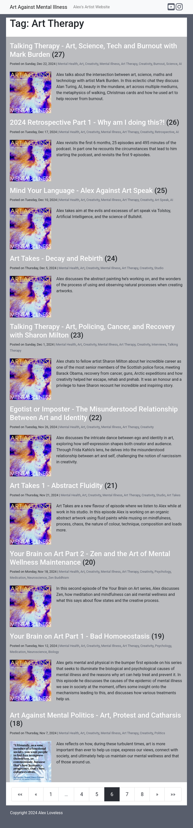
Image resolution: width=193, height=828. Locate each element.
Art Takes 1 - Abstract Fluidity (56, 485)
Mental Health (68, 64)
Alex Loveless (50, 812)
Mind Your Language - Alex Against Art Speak (81, 190)
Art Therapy (129, 64)
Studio (158, 268)
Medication (18, 577)
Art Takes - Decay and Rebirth (56, 258)
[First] (20, 794)
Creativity (91, 64)
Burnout (159, 64)
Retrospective (164, 132)
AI (180, 64)
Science (171, 64)
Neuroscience (37, 577)
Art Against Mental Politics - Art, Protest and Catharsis (95, 715)
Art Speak (162, 200)
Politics (160, 733)
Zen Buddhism (58, 577)
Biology (53, 652)
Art (81, 64)
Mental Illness (110, 64)
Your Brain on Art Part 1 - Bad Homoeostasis (80, 636)
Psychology (163, 571)
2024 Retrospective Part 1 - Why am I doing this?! (87, 122)
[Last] (173, 794)
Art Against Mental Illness (38, 7)
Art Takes (173, 495)
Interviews (159, 344)
